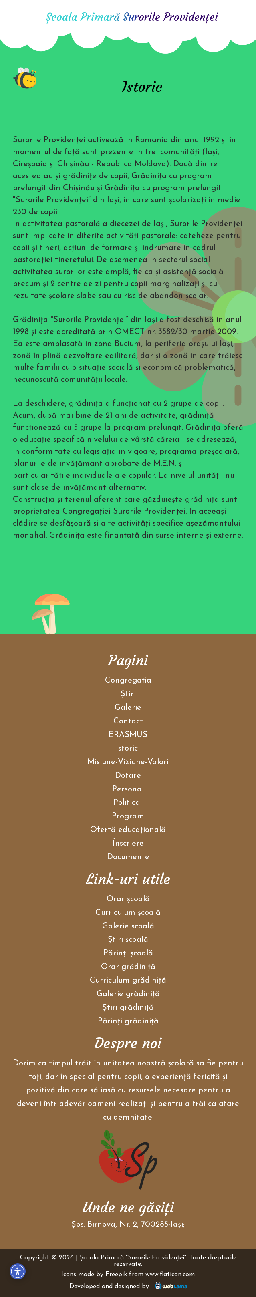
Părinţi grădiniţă (128, 1021)
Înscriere (128, 844)
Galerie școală (128, 926)
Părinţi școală (128, 953)
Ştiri (128, 694)
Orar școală (128, 899)
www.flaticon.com (170, 1274)
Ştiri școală (128, 940)
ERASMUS (128, 735)
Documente (128, 857)
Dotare (128, 776)
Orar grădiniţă (128, 967)
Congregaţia (128, 681)
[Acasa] (25, 18)
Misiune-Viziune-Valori (128, 762)
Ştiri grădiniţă (128, 1008)
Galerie (128, 708)
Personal (128, 789)
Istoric (127, 749)
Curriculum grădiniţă (128, 981)
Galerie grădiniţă (128, 994)
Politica (128, 803)
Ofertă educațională (128, 830)
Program (128, 816)
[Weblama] (171, 1286)
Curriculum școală (128, 913)
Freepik (116, 1274)
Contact (128, 721)
